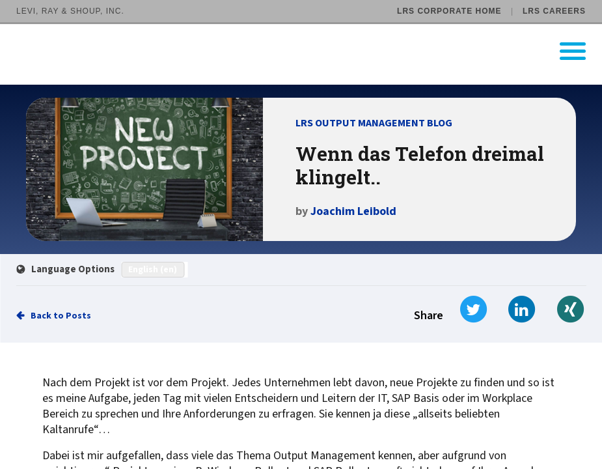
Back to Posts (61, 315)
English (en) (152, 269)
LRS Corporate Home (449, 11)
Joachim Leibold (353, 211)
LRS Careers (554, 11)
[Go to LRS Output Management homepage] (309, 51)
